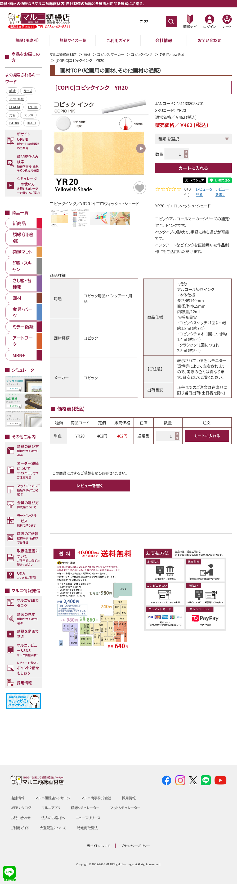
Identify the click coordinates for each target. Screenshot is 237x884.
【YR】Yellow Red (179, 54)
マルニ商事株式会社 (101, 797)
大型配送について (55, 827)
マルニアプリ (53, 807)
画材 (89, 54)
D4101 (31, 123)
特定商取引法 (92, 827)
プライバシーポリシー (135, 845)
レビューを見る (202, 192)
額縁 (12, 90)
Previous (59, 148)
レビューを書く (222, 192)
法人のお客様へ (55, 817)
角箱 (12, 115)
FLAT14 (14, 106)
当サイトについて (98, 845)
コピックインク (147, 54)
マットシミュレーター (131, 807)
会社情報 (163, 40)
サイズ (28, 90)
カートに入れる (193, 168)
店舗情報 (18, 797)
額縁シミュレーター (89, 807)
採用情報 (135, 797)
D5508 (28, 115)
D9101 (33, 106)
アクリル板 (16, 99)
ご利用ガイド (118, 40)
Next (141, 148)
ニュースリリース (92, 817)
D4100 (14, 123)
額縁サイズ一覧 (73, 40)
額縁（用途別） (27, 40)
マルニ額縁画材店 (64, 54)
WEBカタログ (21, 807)
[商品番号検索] (171, 21)
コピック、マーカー (114, 54)
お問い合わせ (209, 40)
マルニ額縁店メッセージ (55, 797)
